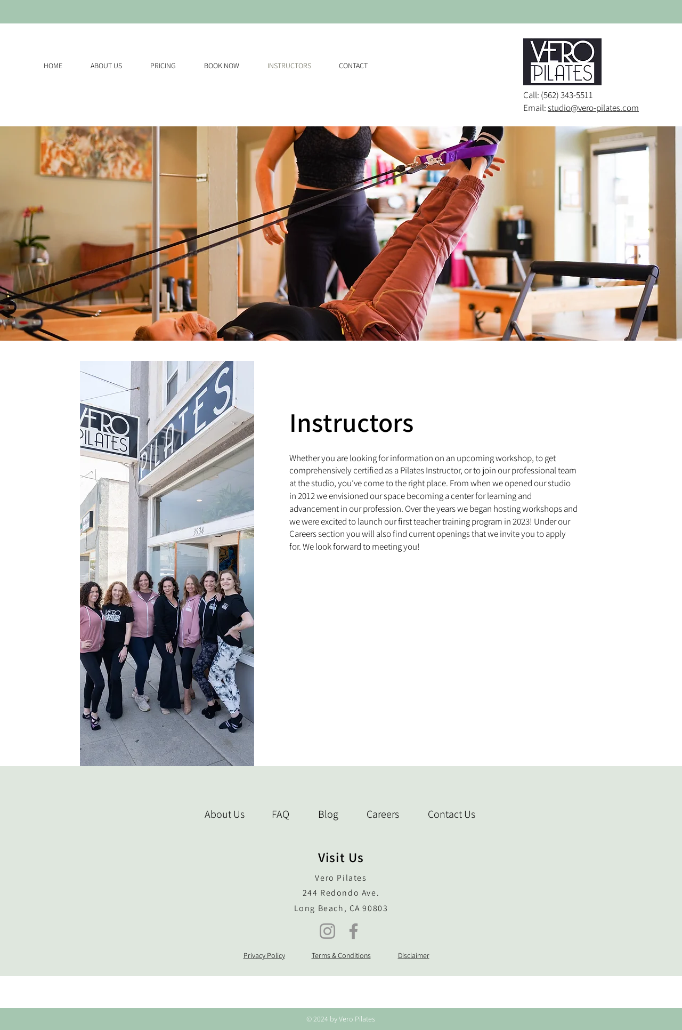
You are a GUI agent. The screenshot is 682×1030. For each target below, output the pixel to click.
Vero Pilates (341, 877)
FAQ (280, 814)
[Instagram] (327, 931)
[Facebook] (353, 931)
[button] (169, 65)
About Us (225, 814)
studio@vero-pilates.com (593, 108)
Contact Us (451, 814)
